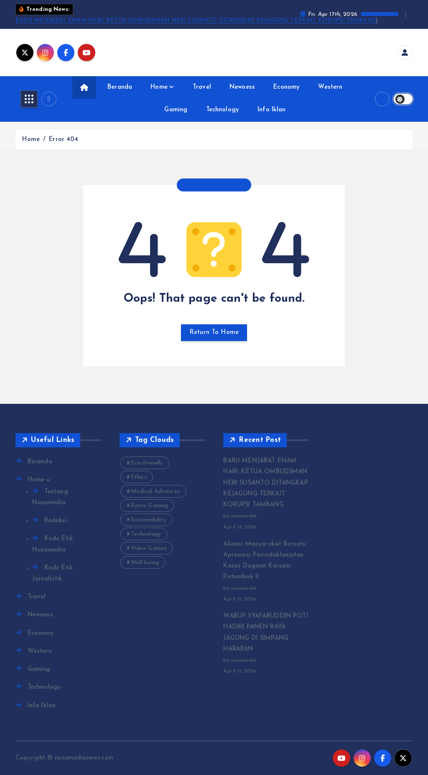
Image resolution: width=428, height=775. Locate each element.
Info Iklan (271, 110)
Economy (286, 87)
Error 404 (63, 139)
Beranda (119, 87)
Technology (222, 110)
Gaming (175, 110)
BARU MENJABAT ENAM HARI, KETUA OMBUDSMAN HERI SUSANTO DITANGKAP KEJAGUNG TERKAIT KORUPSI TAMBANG (196, 20)
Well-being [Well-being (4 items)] (145, 562)
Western (330, 87)
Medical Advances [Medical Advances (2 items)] (155, 491)
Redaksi (55, 521)
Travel (202, 87)
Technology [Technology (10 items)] (146, 534)
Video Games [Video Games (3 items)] (149, 548)
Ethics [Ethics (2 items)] (139, 477)
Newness (242, 87)
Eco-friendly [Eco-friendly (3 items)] (147, 463)
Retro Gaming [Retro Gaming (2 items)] (149, 506)
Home (159, 87)
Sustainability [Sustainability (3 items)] (148, 520)
